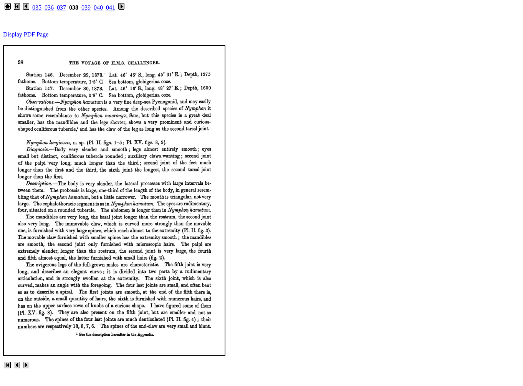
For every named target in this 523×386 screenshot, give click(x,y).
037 (61, 7)
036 (49, 7)
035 (36, 7)
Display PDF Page (25, 34)
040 (98, 7)
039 (86, 7)
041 (110, 7)
